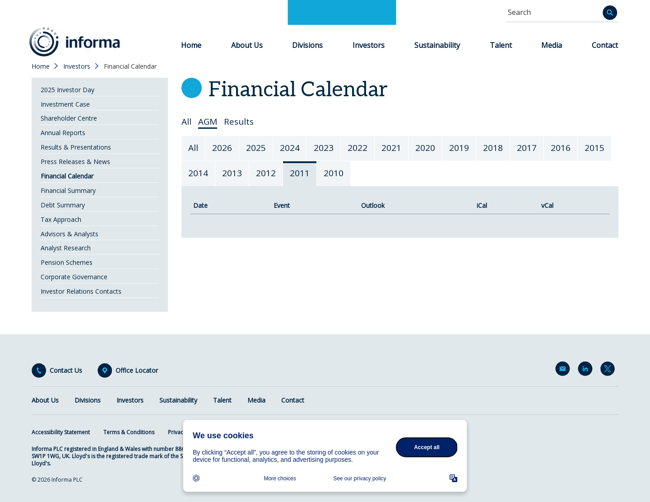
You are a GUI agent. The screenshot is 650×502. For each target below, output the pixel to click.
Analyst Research (66, 248)
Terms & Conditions (128, 432)
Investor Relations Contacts (81, 291)
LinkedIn (587, 370)
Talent (501, 45)
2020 (425, 148)
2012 (266, 173)
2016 (561, 148)
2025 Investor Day (67, 89)
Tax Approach (61, 219)
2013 (232, 173)
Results (239, 121)
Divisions (307, 45)
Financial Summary (68, 190)
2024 (290, 148)
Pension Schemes (67, 262)
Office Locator (137, 370)
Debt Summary (63, 205)
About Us (247, 45)
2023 (324, 148)
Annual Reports (63, 132)
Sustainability (437, 45)
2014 (198, 173)
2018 (493, 148)
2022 (357, 148)
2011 (300, 173)
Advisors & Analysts (69, 234)
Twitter (609, 370)
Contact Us (66, 370)
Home (191, 45)
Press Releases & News (75, 161)
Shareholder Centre (69, 118)
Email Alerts (564, 370)
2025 (256, 148)
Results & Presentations (76, 147)
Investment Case (65, 104)
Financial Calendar (67, 176)
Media (551, 45)
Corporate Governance (74, 276)
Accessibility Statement (61, 432)
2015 (594, 148)
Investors (369, 45)
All (186, 121)
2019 (459, 148)
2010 (334, 173)
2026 (222, 148)
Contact (605, 45)
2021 (391, 148)
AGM (207, 121)
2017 (527, 148)
